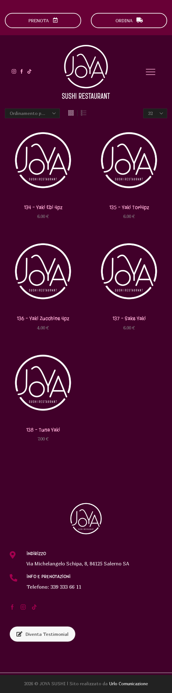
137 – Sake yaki (129, 318)
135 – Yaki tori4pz (129, 207)
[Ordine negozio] (32, 113)
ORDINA (129, 20)
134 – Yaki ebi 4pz (43, 207)
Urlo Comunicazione (129, 684)
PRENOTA (43, 20)
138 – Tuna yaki (43, 430)
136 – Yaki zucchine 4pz (43, 318)
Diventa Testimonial (42, 634)
